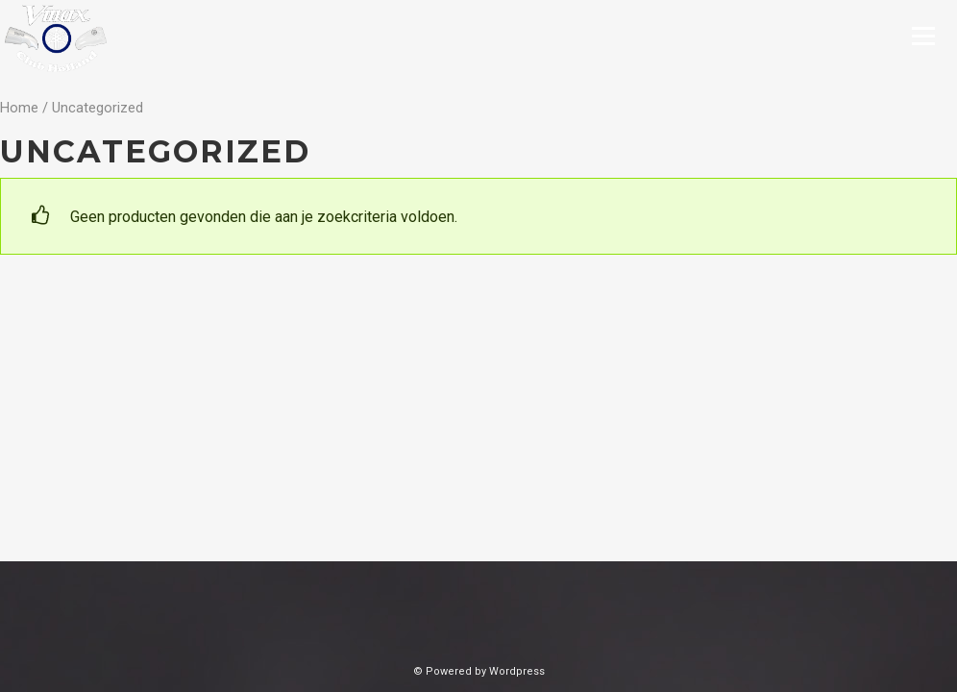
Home (19, 107)
